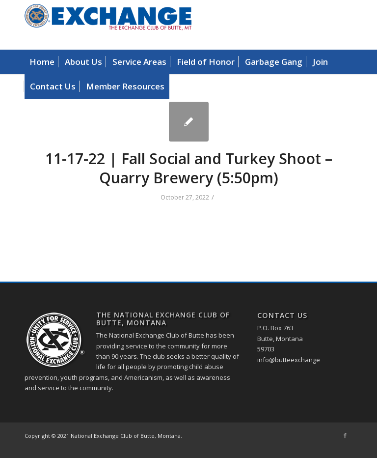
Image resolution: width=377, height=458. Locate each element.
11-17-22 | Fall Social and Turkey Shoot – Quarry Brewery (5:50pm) (188, 168)
